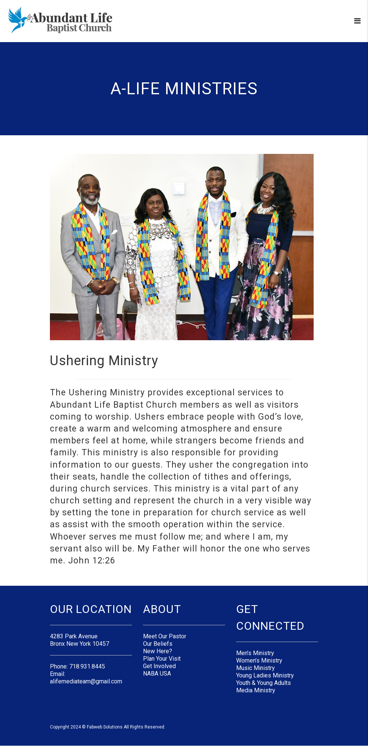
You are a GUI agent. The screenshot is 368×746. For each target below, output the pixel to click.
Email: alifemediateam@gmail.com (86, 677)
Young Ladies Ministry (265, 675)
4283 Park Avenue (74, 636)
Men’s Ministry (255, 653)
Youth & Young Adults (263, 682)
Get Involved (159, 666)
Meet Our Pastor (164, 636)
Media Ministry (255, 690)
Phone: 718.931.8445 (77, 666)
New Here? (157, 651)
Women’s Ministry (259, 660)
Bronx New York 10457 (79, 643)
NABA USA (157, 673)
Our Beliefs (157, 643)
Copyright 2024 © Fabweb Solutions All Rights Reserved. (107, 727)
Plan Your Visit (162, 658)
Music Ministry (255, 667)
